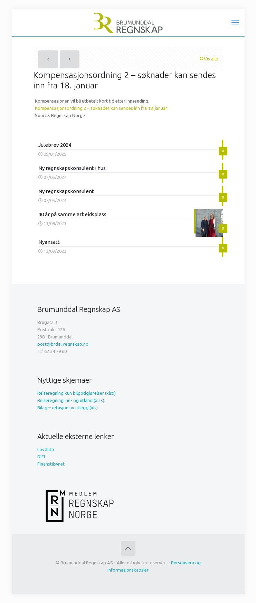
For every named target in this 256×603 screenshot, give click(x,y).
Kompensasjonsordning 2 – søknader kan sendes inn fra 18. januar (101, 108)
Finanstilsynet (51, 463)
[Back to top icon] (128, 548)
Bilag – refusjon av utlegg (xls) (67, 407)
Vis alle (208, 58)
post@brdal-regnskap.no (62, 344)
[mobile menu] (235, 22)
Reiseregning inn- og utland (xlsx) (70, 400)
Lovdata (45, 449)
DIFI (41, 456)
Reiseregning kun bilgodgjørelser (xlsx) (76, 393)
